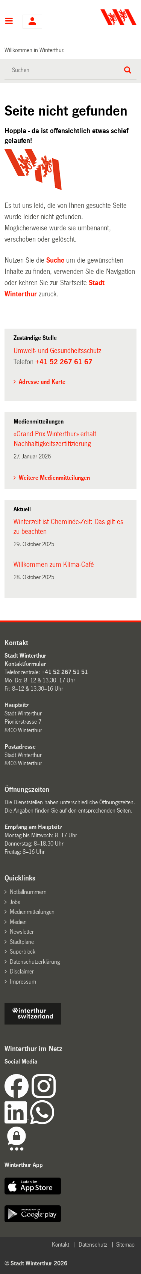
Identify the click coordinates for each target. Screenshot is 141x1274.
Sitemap (125, 1244)
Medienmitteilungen (32, 912)
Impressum (23, 981)
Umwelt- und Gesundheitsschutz (57, 351)
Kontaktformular (25, 664)
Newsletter (22, 931)
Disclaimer (22, 971)
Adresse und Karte (42, 382)
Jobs (15, 902)
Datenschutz (93, 1244)
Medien (18, 922)
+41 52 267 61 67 (63, 362)
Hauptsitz (17, 705)
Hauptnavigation (9, 22)
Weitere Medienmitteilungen (54, 478)
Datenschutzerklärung (35, 962)
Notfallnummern (28, 892)
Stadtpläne (22, 942)
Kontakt (60, 1244)
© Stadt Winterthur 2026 (36, 1263)
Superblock (22, 951)
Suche (55, 260)
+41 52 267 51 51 (64, 672)
